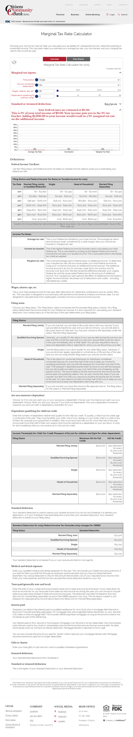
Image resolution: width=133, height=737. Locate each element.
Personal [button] (60, 14)
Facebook (62, 712)
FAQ (31, 720)
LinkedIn (61, 721)
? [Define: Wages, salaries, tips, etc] (36, 91)
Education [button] (83, 5)
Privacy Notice (11, 715)
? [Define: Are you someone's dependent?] (36, 85)
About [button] (109, 5)
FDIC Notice (10, 720)
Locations (69, 5)
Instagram (62, 716)
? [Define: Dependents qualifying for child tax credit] (36, 96)
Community (123, 7)
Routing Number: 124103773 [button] (41, 725)
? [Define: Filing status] (36, 80)
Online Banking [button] (92, 14)
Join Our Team (36, 716)
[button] (110, 14)
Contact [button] (97, 5)
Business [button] (75, 14)
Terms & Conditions (13, 711)
